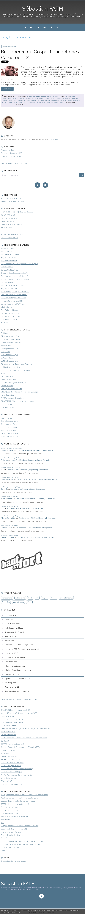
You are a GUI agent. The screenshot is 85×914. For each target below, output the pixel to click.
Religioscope (5, 333)
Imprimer (20, 104)
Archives (42, 27)
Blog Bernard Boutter (9, 261)
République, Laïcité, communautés (17, 678)
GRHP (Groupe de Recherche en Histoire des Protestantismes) (24, 738)
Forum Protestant (7, 395)
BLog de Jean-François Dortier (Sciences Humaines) (20, 826)
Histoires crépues (7, 407)
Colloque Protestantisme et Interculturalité (35, 450)
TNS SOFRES (5, 819)
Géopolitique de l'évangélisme (16, 632)
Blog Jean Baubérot (8, 282)
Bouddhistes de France (9, 427)
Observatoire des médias (10, 336)
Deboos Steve (7, 450)
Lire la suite (54, 139)
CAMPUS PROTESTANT (9, 756)
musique (41, 98)
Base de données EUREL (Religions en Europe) (18, 801)
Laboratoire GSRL (7, 716)
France (53, 598)
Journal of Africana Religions (11, 832)
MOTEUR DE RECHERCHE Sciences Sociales (17, 212)
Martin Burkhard (7, 537)
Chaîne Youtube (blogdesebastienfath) (15, 273)
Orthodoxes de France (9, 433)
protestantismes (24, 100)
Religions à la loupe (12, 674)
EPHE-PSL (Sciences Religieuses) (12, 719)
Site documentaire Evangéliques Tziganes (16, 364)
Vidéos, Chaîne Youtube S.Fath (12, 201)
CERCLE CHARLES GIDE (9, 270)
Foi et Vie (4, 322)
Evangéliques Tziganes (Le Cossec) (13, 298)
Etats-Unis (6, 602)
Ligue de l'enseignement (10, 313)
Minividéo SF (9, 640)
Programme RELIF (11, 653)
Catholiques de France (9, 424)
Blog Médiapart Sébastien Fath (12, 285)
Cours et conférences (12, 624)
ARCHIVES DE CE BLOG (9, 218)
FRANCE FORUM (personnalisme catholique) (17, 401)
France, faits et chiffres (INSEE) (12, 342)
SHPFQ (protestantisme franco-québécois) (17, 769)
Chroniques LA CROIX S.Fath (11, 389)
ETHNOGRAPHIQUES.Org (10, 847)
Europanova (5, 352)
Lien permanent (8, 96)
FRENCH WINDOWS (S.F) (9, 238)
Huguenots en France (9, 319)
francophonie (35, 100)
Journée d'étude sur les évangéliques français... (31, 460)
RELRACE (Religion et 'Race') (11, 766)
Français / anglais (7, 150)
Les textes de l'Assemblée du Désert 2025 (28, 489)
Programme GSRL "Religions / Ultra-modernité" (22, 649)
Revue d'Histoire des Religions (12, 835)
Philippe (4, 460)
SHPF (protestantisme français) (12, 722)
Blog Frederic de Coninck (10, 288)
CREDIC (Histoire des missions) (12, 763)
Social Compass (7, 838)
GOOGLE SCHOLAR (8, 215)
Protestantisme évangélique (36, 96)
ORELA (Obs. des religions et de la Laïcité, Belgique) (20, 392)
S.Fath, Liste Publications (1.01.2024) (14, 163)
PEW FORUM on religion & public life (14, 816)
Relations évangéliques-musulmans (18, 670)
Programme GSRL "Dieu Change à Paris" (19, 645)
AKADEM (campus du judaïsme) (12, 398)
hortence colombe (18, 98)
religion (44, 598)
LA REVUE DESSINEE (8, 379)
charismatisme (41, 102)
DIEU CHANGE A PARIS (9, 725)
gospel (67, 96)
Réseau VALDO (6, 781)
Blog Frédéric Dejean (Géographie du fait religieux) (19, 264)
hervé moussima (52, 102)
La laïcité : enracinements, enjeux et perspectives (27, 470)
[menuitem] (29, 27)
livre (37, 598)
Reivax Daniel (6, 528)
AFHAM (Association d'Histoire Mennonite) (16, 775)
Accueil (28, 27)
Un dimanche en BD (12, 687)
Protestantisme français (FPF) (11, 301)
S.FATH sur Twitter (7, 221)
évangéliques (12, 100)
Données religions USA (9, 813)
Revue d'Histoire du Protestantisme (14, 295)
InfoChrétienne (6, 307)
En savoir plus (15, 912)
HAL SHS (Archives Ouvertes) (11, 810)
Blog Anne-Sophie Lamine (10, 316)
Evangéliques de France (10, 421)
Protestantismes (52, 96)
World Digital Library (8, 778)
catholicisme (20, 598)
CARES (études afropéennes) (11, 784)
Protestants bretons (8, 735)
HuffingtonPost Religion (9, 355)
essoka (61, 102)
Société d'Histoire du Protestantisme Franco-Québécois (22, 841)
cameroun (60, 98)
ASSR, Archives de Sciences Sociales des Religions (19, 798)
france (47, 98)
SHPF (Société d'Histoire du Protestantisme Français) (20, 844)
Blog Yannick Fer (7, 251)
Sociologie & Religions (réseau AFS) (14, 829)
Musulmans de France (9, 430)
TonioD (4, 489)
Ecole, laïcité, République (14, 628)
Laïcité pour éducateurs (10, 348)
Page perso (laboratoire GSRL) (12, 153)
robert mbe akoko (66, 100)
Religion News (6, 345)
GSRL (30, 598)
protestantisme (66, 598)
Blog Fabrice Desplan (9, 257)
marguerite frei (7, 479)
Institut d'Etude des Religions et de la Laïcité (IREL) (19, 713)
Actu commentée (11, 619)
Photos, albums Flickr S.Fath (11, 198)
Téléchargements (11, 683)
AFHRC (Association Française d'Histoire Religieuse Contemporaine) (26, 728)
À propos (55, 27)
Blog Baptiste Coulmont (10, 254)
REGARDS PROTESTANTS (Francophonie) (15, 279)
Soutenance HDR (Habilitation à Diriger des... (25, 508)
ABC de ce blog (10, 615)
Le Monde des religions (9, 361)
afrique (53, 98)
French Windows (7, 267)
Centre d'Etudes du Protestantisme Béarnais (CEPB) (20, 747)
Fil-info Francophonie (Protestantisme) (15, 292)
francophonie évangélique (50, 100)
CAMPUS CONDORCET (9, 750)
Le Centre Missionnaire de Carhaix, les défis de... (36, 499)
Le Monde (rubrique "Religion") (12, 367)
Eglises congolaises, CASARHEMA (13, 304)
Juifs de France (6, 418)
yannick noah (69, 98)
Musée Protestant (7, 248)
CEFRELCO (5, 741)
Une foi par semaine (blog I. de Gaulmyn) (16, 370)
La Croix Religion (7, 358)
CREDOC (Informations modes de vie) (15, 804)
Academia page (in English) (11, 156)
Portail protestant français (10, 339)
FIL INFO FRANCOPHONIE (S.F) (12, 234)
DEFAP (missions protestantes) (12, 744)
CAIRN (3, 850)
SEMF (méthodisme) (8, 732)
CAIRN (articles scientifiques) (11, 224)
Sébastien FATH (42, 8)
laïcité (29, 602)
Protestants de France (9, 436)
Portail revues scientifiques (11, 807)
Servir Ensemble (7, 404)
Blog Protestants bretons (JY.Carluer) (14, 276)
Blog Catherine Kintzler (9, 310)
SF (2, 470)
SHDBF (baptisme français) (11, 759)
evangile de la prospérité (26, 102)
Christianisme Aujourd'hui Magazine (14, 382)
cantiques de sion (32, 98)
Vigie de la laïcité (7, 376)
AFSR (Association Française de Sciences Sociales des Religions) (24, 795)
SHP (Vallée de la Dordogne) (11, 772)
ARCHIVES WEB (6, 227)
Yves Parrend (6, 499)
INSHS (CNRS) (6, 753)
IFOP (2, 823)
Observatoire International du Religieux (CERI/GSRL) (20, 699)
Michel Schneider (8, 518)
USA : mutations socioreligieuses (17, 691)
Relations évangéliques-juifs (15, 666)
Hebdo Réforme (7, 386)
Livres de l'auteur (11, 636)
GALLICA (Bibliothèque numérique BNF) (15, 710)
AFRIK (3, 373)
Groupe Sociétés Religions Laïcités (14, 861)
